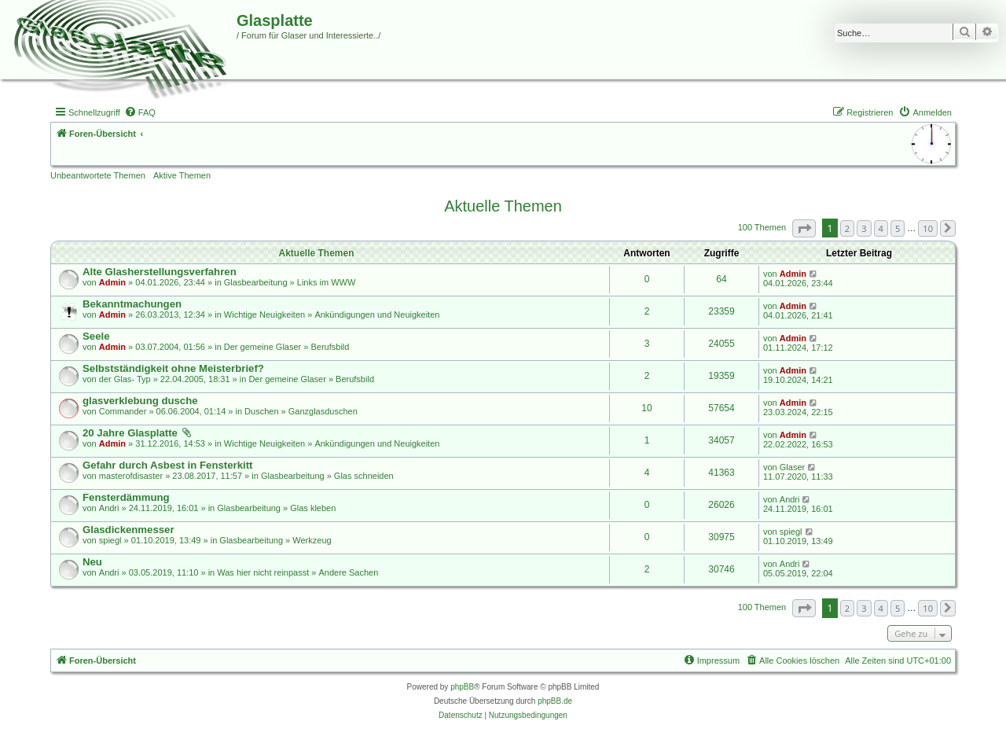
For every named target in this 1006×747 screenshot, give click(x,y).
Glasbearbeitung (256, 282)
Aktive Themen (182, 175)
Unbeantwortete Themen (97, 175)
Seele (96, 336)
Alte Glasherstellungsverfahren (160, 272)
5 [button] (897, 228)
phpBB (462, 687)
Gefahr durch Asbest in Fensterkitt (167, 465)
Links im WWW (326, 282)
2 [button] (847, 228)
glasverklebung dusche (140, 401)
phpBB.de (555, 701)
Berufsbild (329, 346)
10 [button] (928, 228)
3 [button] (863, 228)
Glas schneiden (364, 475)
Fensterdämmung (126, 497)
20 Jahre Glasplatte (130, 433)
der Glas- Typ (125, 379)
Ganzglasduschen (323, 411)
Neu (92, 562)
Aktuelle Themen (503, 206)
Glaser (792, 467)
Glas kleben (313, 508)
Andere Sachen (348, 572)
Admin (112, 282)
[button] (804, 228)
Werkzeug (311, 540)
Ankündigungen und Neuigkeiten (376, 314)
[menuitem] (140, 112)
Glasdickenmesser (128, 529)
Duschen (261, 411)
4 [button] (881, 228)
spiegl (110, 540)
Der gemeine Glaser (262, 346)
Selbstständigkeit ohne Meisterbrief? (173, 368)
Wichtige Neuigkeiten (264, 314)
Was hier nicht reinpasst (263, 572)
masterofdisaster (131, 475)
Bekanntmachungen (132, 304)
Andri (109, 508)
